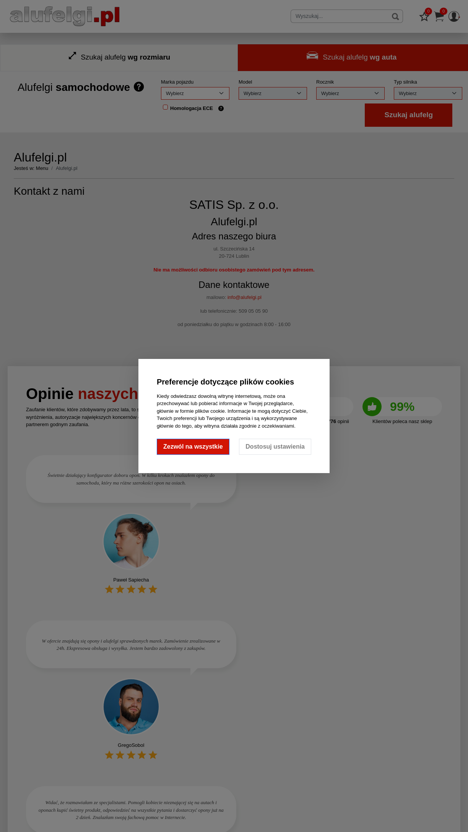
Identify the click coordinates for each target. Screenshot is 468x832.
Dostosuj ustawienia (275, 446)
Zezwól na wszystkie (193, 446)
